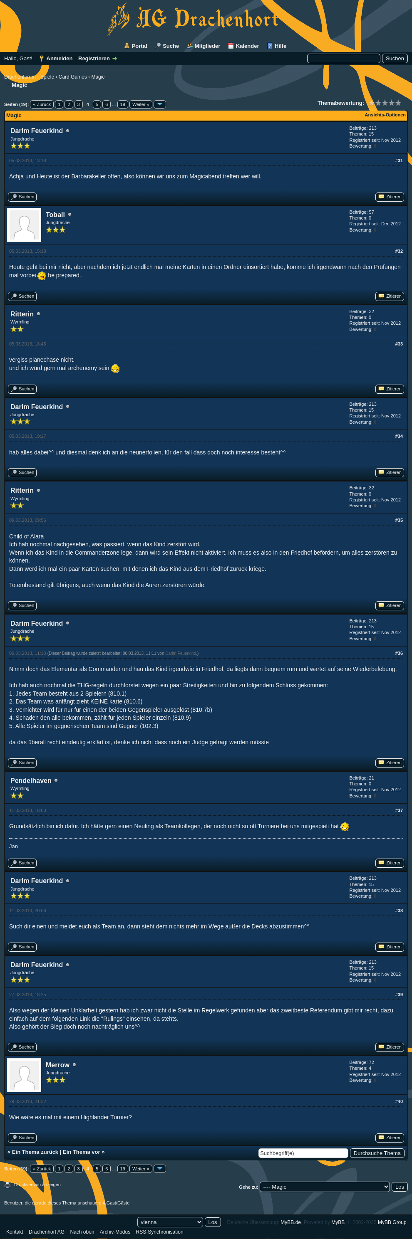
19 (122, 104)
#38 (399, 910)
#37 (399, 810)
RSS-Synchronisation (160, 1232)
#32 (399, 251)
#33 (399, 343)
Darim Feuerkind (36, 130)
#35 (399, 520)
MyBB (338, 1222)
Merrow (57, 1065)
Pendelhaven (31, 780)
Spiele (47, 77)
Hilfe (280, 46)
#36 (399, 653)
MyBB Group (392, 1222)
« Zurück (42, 104)
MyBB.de (290, 1222)
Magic (97, 77)
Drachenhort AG (47, 1232)
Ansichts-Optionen (385, 114)
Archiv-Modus (115, 1232)
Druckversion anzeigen (37, 1184)
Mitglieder (207, 46)
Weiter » (140, 104)
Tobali (55, 214)
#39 (399, 994)
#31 (399, 160)
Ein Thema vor (81, 1152)
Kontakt (14, 1232)
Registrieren (94, 58)
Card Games (73, 77)
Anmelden (60, 58)
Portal (139, 46)
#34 (399, 436)
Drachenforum (20, 77)
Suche (171, 46)
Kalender (247, 46)
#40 (399, 1101)
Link (84, 1018)
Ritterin (22, 314)
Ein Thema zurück (35, 1152)
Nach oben (82, 1232)
